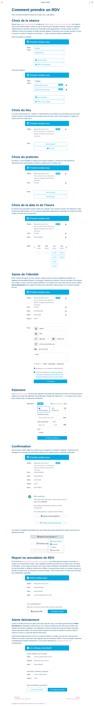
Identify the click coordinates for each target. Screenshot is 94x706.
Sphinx (35, 703)
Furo (45, 703)
